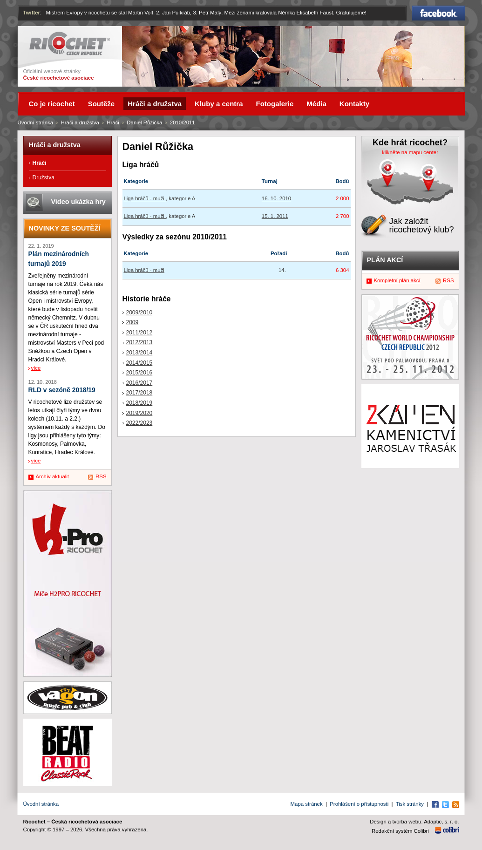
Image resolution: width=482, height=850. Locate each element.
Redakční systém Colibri (400, 831)
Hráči (113, 122)
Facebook (438, 13)
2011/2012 (139, 332)
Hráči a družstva (80, 122)
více (36, 368)
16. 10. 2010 (276, 198)
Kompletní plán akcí (397, 280)
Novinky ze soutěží (65, 228)
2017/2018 (139, 392)
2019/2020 (139, 413)
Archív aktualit (52, 476)
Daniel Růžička (144, 122)
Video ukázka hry (78, 201)
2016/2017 (139, 383)
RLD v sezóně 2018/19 (61, 390)
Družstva (43, 177)
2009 (132, 322)
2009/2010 (139, 312)
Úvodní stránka (36, 122)
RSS (100, 476)
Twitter (32, 12)
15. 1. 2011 (275, 216)
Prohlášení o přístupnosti (359, 804)
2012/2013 (139, 342)
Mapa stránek (307, 804)
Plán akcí (385, 260)
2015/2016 (139, 372)
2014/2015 (139, 363)
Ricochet (69, 43)
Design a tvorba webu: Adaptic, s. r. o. (414, 821)
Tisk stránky (410, 804)
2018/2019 (139, 403)
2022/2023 (139, 423)
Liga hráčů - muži (145, 198)
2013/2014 (139, 352)
